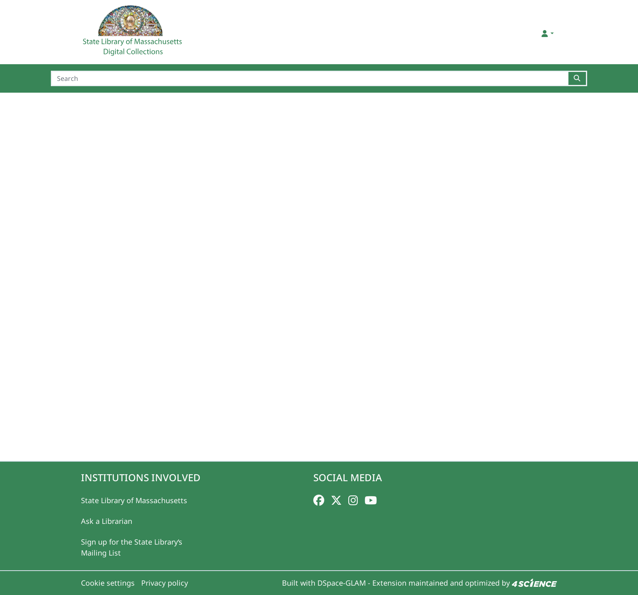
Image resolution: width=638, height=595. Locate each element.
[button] (547, 33)
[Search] (309, 78)
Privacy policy (164, 583)
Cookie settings (108, 583)
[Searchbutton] (577, 78)
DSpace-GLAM (341, 583)
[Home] (133, 33)
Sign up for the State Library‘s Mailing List (131, 547)
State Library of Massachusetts (134, 500)
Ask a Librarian (106, 521)
